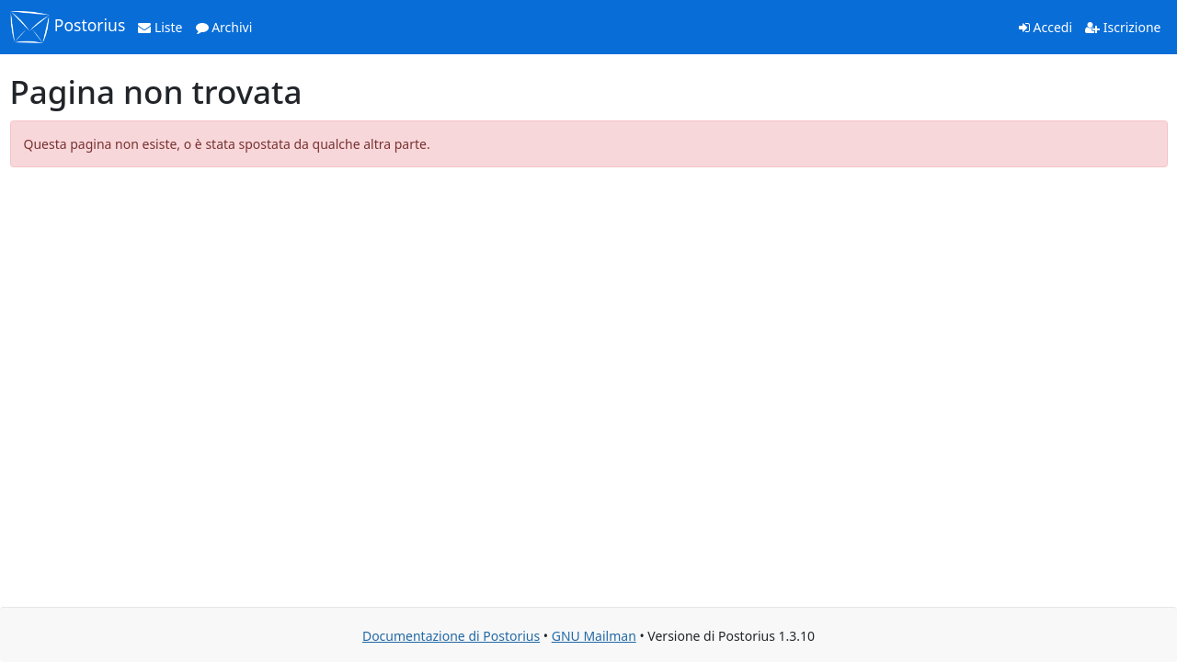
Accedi (1045, 27)
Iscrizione (1122, 27)
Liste (160, 27)
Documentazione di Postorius (451, 636)
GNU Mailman (594, 636)
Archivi (224, 27)
